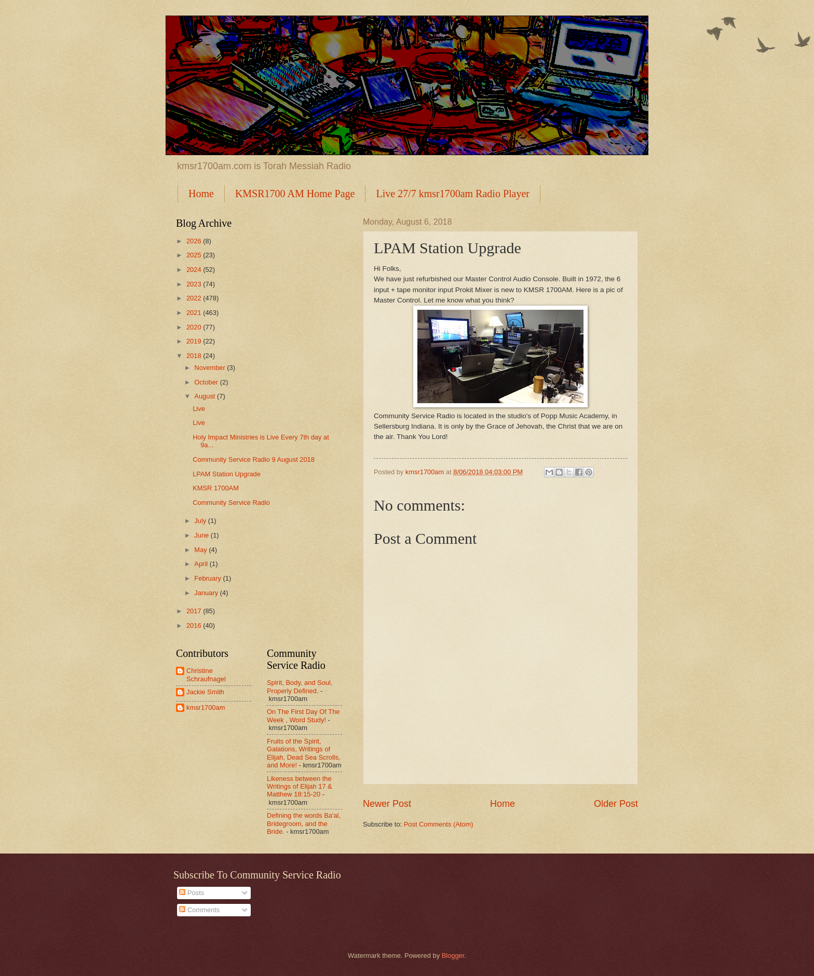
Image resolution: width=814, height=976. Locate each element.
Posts (191, 893)
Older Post (616, 804)
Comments (199, 910)
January (207, 593)
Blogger (453, 955)
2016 (194, 625)
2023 (194, 284)
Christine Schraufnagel (206, 674)
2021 (194, 313)
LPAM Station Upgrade (227, 474)
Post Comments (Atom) (438, 824)
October (207, 382)
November (210, 368)
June (202, 535)
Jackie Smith (205, 692)
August (205, 396)
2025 (194, 255)
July (201, 521)
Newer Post (387, 804)
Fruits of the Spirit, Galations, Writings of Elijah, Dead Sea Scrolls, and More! (304, 753)
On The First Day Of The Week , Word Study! (303, 715)
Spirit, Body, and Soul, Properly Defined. (299, 686)
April (201, 564)
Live (199, 409)
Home (201, 193)
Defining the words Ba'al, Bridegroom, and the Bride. (304, 823)
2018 (194, 356)
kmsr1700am (205, 707)
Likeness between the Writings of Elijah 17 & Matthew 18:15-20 (299, 787)
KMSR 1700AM (216, 488)
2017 (194, 611)
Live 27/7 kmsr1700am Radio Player (453, 193)
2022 (194, 298)
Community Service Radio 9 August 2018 (254, 459)
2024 (194, 269)
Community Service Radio (231, 502)
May (201, 550)
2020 (194, 327)
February (208, 578)
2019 (194, 341)
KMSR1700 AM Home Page (295, 193)
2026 (194, 241)
